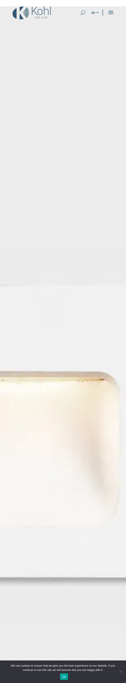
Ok (64, 676)
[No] (121, 672)
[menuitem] (93, 12)
